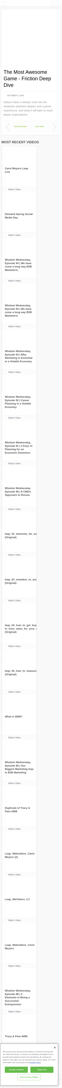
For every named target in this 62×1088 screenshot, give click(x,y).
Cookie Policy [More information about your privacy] (35, 1062)
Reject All (42, 1070)
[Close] (55, 1048)
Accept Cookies (16, 1070)
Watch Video (14, 189)
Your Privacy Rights (29, 1077)
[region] (29, 1064)
